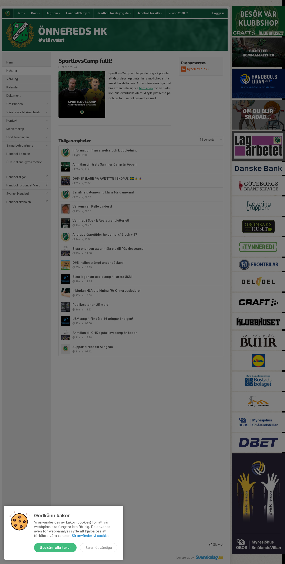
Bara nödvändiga (99, 547)
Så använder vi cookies (90, 536)
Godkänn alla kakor (55, 547)
